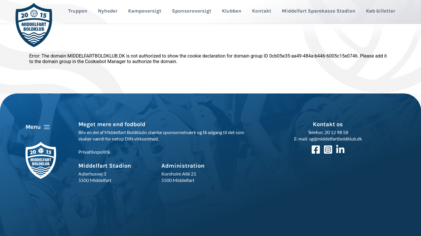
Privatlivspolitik (94, 152)
